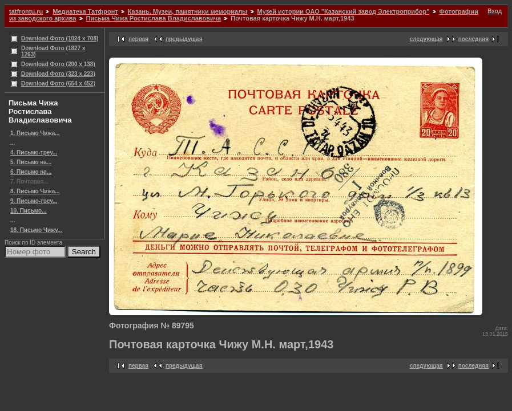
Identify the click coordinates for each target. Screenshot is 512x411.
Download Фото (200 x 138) (58, 64)
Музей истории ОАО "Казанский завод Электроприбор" (343, 11)
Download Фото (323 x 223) (58, 74)
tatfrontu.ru (26, 11)
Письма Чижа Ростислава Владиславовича (153, 18)
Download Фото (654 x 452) (58, 83)
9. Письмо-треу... (33, 201)
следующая (426, 39)
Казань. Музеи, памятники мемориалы (188, 11)
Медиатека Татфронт (85, 11)
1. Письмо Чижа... (35, 133)
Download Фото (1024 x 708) (59, 38)
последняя (473, 39)
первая (138, 39)
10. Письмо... (28, 210)
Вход (494, 11)
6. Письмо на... (30, 172)
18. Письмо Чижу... (36, 230)
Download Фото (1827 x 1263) (53, 51)
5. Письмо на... (30, 162)
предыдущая (184, 39)
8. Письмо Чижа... (35, 191)
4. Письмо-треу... (33, 152)
